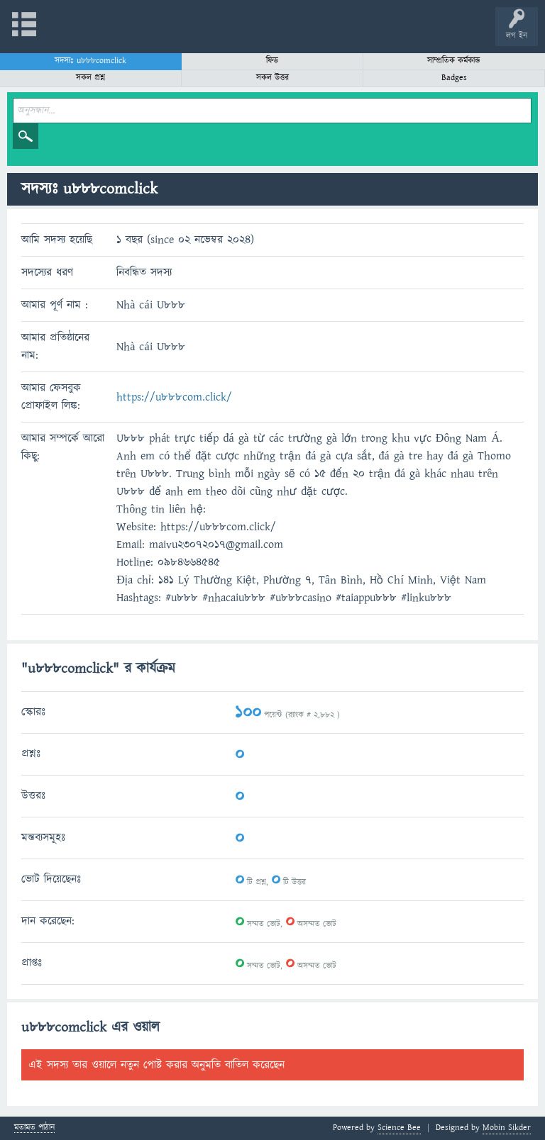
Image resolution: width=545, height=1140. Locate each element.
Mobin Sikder (507, 1128)
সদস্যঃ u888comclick (90, 61)
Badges (454, 78)
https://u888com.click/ (174, 397)
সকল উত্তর (272, 78)
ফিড (272, 61)
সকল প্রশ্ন (90, 78)
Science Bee (399, 1128)
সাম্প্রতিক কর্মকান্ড (453, 61)
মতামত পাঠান (34, 1128)
